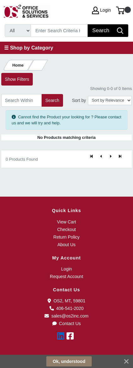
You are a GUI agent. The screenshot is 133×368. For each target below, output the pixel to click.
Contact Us (66, 323)
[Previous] (101, 156)
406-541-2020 (66, 308)
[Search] (59, 30)
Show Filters (17, 79)
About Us (66, 244)
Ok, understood (69, 361)
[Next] (110, 156)
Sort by (79, 100)
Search (52, 100)
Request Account (66, 276)
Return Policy (66, 237)
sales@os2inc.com (66, 315)
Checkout (66, 229)
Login (66, 268)
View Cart (66, 221)
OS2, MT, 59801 (66, 300)
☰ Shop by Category (28, 47)
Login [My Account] (101, 10)
